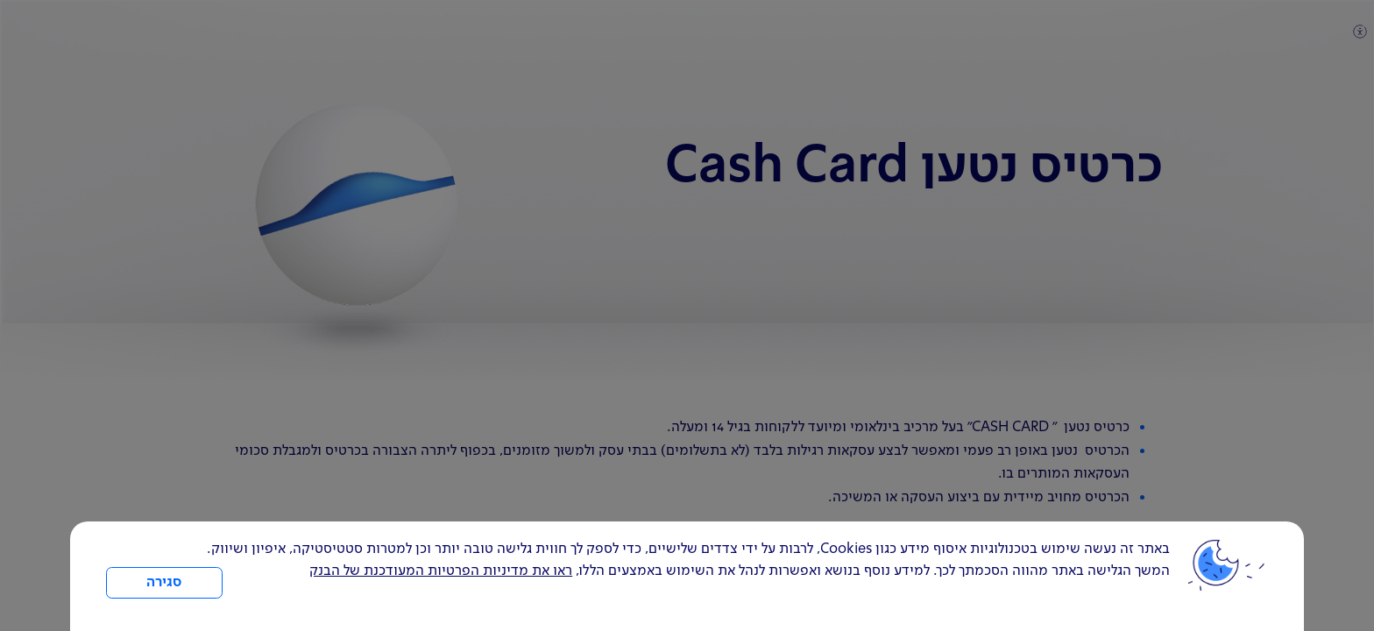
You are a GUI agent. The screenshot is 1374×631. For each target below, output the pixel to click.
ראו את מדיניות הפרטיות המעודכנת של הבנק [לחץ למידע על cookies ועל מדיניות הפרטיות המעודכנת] (440, 571)
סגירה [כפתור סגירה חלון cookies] (163, 583)
